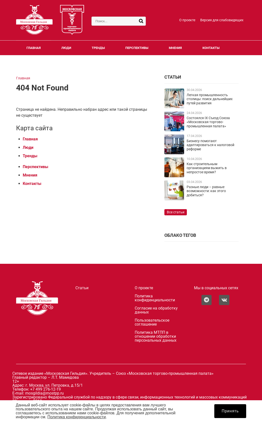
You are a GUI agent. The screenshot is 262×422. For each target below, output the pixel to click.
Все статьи (175, 212)
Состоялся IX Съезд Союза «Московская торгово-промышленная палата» (208, 122)
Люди (66, 48)
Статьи (81, 288)
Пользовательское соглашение (152, 322)
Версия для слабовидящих (221, 20)
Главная (33, 48)
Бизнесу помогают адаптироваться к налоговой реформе (210, 145)
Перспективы (136, 48)
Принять (230, 411)
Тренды (98, 48)
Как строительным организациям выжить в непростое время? (207, 168)
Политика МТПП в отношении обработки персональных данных (155, 336)
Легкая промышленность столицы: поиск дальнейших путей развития (210, 99)
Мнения (175, 48)
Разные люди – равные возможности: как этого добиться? (206, 191)
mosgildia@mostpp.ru (44, 393)
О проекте (187, 20)
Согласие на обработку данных (156, 310)
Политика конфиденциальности (155, 298)
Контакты (210, 48)
